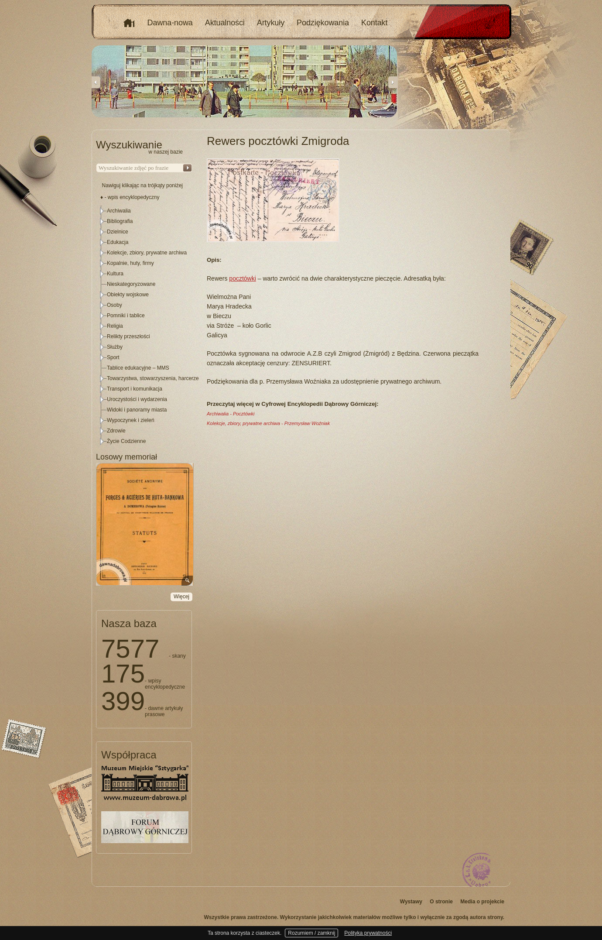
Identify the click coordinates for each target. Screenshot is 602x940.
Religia (115, 326)
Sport (113, 357)
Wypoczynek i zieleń (130, 420)
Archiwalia (119, 211)
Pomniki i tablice (126, 315)
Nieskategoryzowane (131, 284)
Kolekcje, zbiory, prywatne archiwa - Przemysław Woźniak (268, 423)
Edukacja (117, 242)
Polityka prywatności (368, 933)
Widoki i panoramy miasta (137, 410)
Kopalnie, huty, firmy (130, 263)
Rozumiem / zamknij (311, 933)
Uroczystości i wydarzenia (137, 399)
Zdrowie (116, 431)
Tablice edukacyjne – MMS (138, 368)
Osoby (114, 305)
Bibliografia (120, 221)
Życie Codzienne (126, 441)
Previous (96, 82)
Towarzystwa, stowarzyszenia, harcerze (153, 378)
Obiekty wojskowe (128, 295)
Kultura (115, 274)
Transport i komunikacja (134, 389)
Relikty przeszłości (128, 336)
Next (392, 82)
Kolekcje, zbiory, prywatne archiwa (147, 253)
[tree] (144, 326)
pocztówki (242, 278)
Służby (115, 347)
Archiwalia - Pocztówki (230, 413)
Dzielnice (117, 232)
